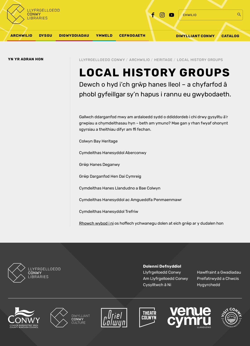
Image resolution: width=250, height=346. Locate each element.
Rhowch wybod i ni (96, 223)
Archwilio (139, 60)
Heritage (163, 60)
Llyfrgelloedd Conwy (102, 60)
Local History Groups (200, 60)
